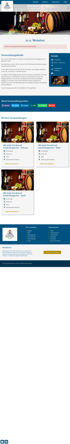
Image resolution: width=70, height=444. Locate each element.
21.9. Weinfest (35, 40)
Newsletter (56, 2)
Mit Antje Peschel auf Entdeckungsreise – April (14, 194)
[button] (68, 7)
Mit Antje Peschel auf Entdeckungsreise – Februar (15, 146)
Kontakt (35, 2)
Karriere (45, 2)
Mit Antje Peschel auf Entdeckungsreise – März (49, 146)
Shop (65, 2)
